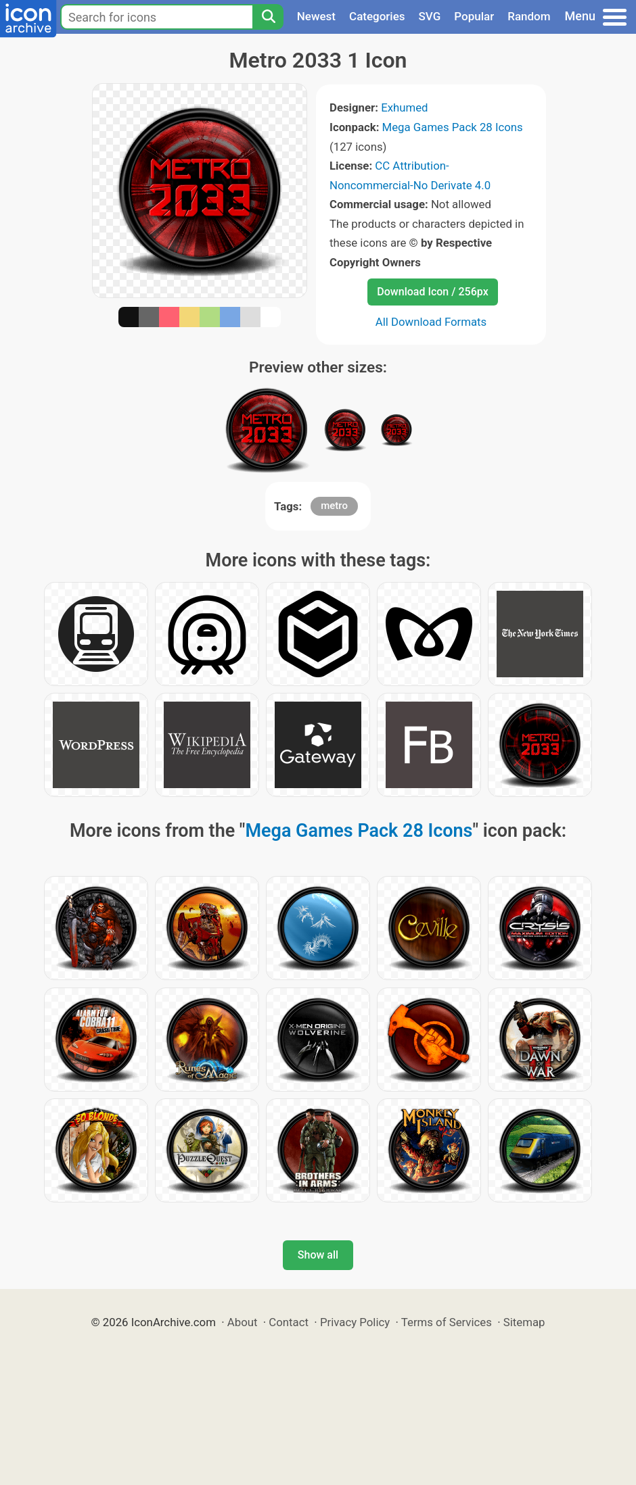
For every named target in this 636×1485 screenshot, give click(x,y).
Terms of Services (446, 1322)
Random (528, 16)
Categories (377, 16)
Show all (318, 1254)
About (242, 1322)
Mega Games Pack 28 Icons (452, 127)
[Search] (267, 17)
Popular (474, 16)
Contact (289, 1322)
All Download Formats (431, 321)
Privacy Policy (355, 1322)
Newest (316, 16)
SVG (430, 16)
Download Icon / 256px (432, 291)
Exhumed (404, 107)
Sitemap (524, 1322)
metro (334, 506)
